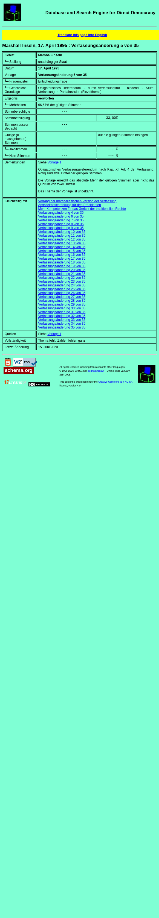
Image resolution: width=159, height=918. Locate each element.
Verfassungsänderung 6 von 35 (60, 216)
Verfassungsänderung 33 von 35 (61, 320)
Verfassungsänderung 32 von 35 (61, 316)
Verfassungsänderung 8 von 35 (60, 224)
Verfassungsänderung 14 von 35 (61, 247)
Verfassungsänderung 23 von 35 (61, 281)
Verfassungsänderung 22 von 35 (61, 278)
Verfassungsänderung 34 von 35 (61, 323)
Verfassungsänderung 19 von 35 (61, 266)
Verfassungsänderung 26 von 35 (61, 293)
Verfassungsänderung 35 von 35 (61, 327)
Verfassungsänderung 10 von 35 (61, 232)
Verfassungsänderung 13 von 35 (61, 243)
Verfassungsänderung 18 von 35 (61, 262)
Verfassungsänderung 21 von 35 (61, 274)
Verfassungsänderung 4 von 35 (60, 213)
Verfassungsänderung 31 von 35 (61, 312)
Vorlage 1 (54, 162)
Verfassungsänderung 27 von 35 (61, 297)
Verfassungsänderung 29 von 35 (61, 304)
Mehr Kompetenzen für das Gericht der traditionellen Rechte (82, 209)
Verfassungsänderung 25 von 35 (61, 289)
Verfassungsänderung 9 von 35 (60, 228)
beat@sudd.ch (96, 370)
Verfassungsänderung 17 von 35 (61, 258)
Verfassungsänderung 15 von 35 (61, 251)
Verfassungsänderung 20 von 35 (61, 270)
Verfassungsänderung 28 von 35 (61, 301)
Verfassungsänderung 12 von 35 (61, 239)
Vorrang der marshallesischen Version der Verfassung (77, 201)
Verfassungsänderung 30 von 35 (61, 308)
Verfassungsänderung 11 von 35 (61, 235)
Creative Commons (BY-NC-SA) (115, 381)
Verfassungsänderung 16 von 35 (61, 255)
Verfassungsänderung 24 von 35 (61, 285)
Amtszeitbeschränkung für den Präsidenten (69, 205)
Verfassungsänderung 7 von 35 (60, 220)
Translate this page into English (82, 35)
